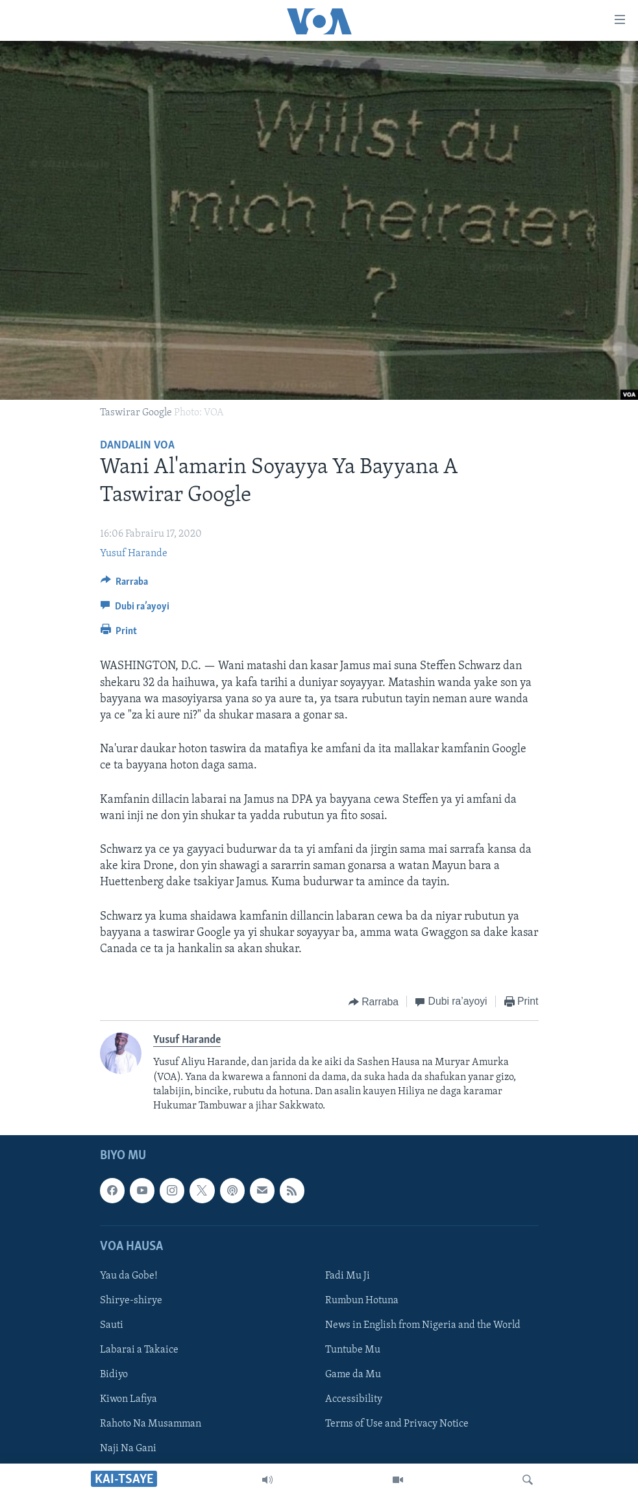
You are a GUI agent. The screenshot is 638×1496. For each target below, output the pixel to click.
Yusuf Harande (133, 553)
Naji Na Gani (128, 1448)
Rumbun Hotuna (362, 1300)
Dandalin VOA (137, 445)
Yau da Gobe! (129, 1276)
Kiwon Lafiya (128, 1399)
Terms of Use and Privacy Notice (397, 1424)
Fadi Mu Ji (347, 1276)
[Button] (125, 584)
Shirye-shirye (131, 1300)
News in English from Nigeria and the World (423, 1325)
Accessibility (353, 1399)
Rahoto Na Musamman (150, 1424)
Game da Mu (353, 1374)
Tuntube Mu (352, 1350)
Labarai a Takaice (139, 1350)
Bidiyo (114, 1374)
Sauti (111, 1325)
